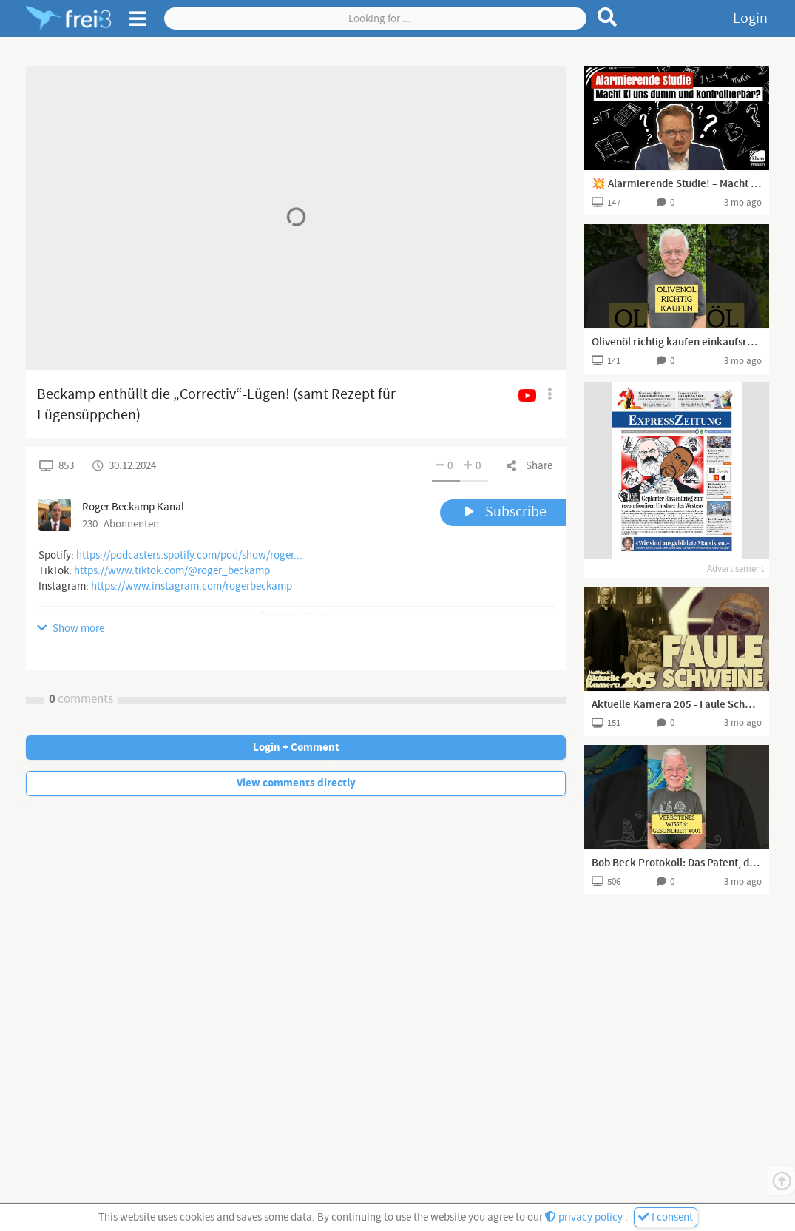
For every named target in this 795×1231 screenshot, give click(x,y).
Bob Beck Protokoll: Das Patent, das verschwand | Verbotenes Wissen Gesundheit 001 (677, 863)
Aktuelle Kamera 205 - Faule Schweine (677, 705)
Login (750, 18)
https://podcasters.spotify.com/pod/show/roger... (189, 555)
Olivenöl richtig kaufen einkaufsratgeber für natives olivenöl (677, 342)
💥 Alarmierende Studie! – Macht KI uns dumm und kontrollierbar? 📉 (677, 184)
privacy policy (585, 1217)
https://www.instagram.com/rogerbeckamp (191, 586)
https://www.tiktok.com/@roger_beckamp (172, 571)
